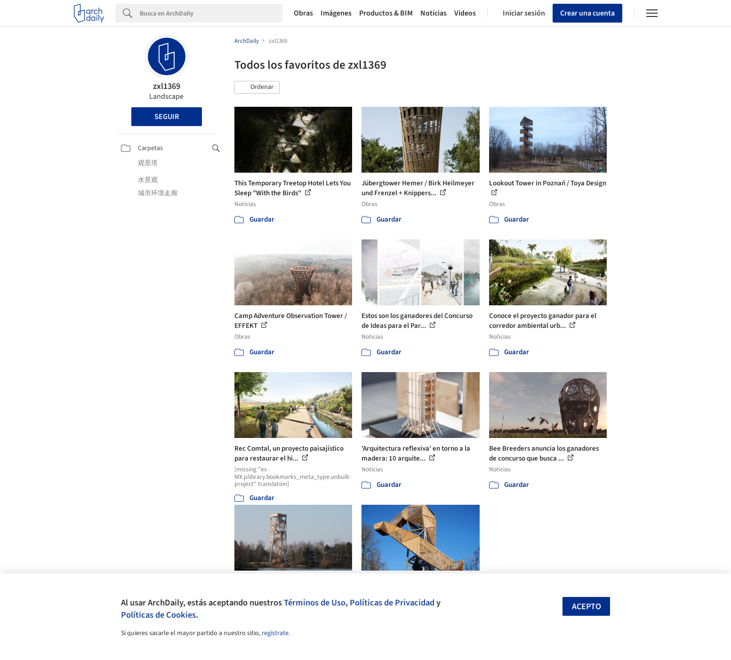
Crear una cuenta (587, 13)
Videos (465, 13)
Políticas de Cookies (158, 615)
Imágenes (336, 13)
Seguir (166, 116)
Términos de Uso (314, 602)
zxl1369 (166, 86)
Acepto (586, 606)
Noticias (433, 13)
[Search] (211, 13)
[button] (257, 87)
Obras (303, 13)
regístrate (275, 633)
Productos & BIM (386, 13)
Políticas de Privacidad (392, 602)
